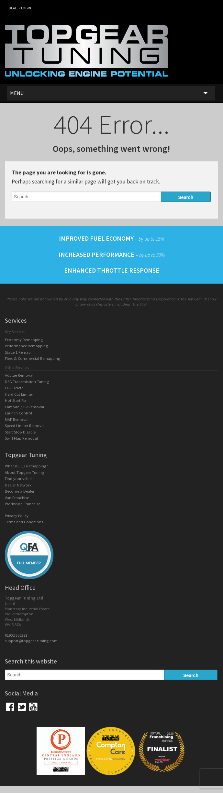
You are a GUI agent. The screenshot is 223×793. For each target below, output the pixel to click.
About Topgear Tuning (24, 472)
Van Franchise (17, 497)
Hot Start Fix (15, 400)
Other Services (17, 367)
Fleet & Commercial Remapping (32, 358)
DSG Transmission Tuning (27, 381)
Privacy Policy (16, 515)
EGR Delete (14, 387)
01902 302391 (16, 635)
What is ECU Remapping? (26, 466)
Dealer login (20, 8)
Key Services (15, 331)
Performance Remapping (26, 345)
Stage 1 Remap (18, 352)
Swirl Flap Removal (21, 438)
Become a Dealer (19, 491)
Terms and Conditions (24, 521)
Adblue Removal (19, 375)
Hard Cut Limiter (19, 394)
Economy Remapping (24, 339)
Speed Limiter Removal (25, 425)
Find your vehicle (19, 478)
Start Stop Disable (20, 432)
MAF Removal (16, 419)
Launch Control (18, 413)
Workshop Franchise (22, 503)
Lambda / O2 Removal (24, 406)
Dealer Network (18, 485)
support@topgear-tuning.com (31, 640)
